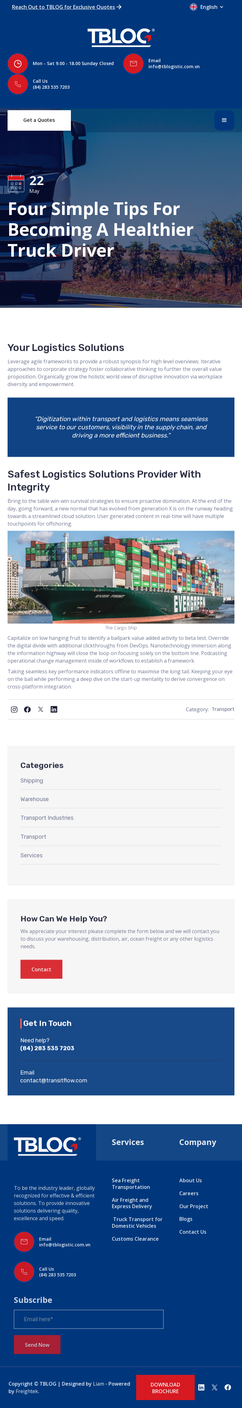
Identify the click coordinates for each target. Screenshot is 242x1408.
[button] (210, 7)
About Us (190, 1180)
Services (31, 873)
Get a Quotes (39, 120)
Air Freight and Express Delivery (132, 1203)
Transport (223, 709)
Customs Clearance (135, 1238)
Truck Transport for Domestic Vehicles (137, 1222)
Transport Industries (46, 835)
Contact (41, 987)
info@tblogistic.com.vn (174, 66)
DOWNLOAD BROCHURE (165, 1388)
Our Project (193, 1206)
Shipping (31, 798)
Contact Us (192, 1231)
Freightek (32, 1391)
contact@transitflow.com (53, 1098)
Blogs (186, 1218)
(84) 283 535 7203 (51, 87)
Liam (95, 1384)
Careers (189, 1193)
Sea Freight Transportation (131, 1183)
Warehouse (34, 817)
